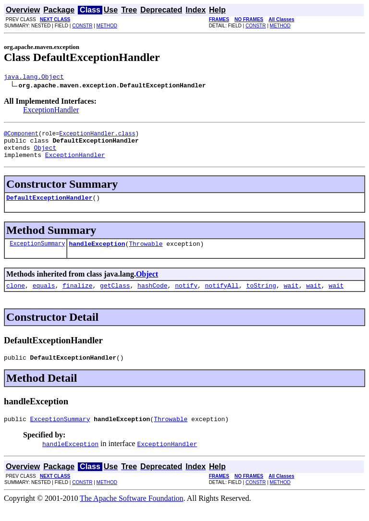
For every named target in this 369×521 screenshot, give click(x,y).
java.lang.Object (34, 77)
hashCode (152, 296)
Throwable (145, 253)
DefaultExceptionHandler (49, 206)
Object (45, 153)
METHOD (107, 25)
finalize (77, 296)
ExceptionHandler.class (97, 136)
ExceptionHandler (51, 111)
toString (261, 296)
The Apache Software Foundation (132, 513)
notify (186, 296)
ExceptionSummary (37, 253)
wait (290, 296)
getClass (115, 296)
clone (15, 296)
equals (44, 296)
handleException (97, 253)
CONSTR (82, 25)
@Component (21, 136)
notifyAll (222, 296)
